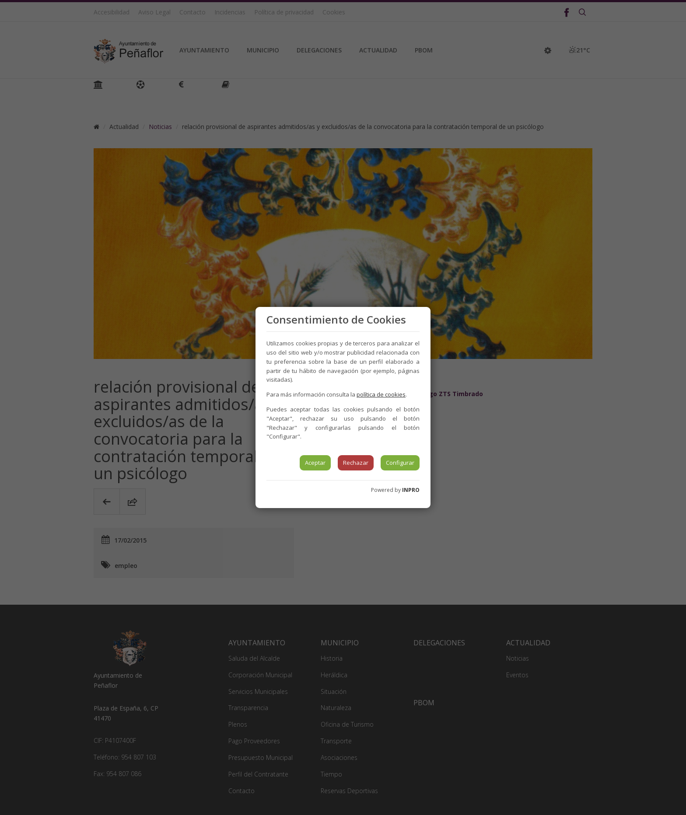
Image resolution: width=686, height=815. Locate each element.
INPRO (411, 490)
